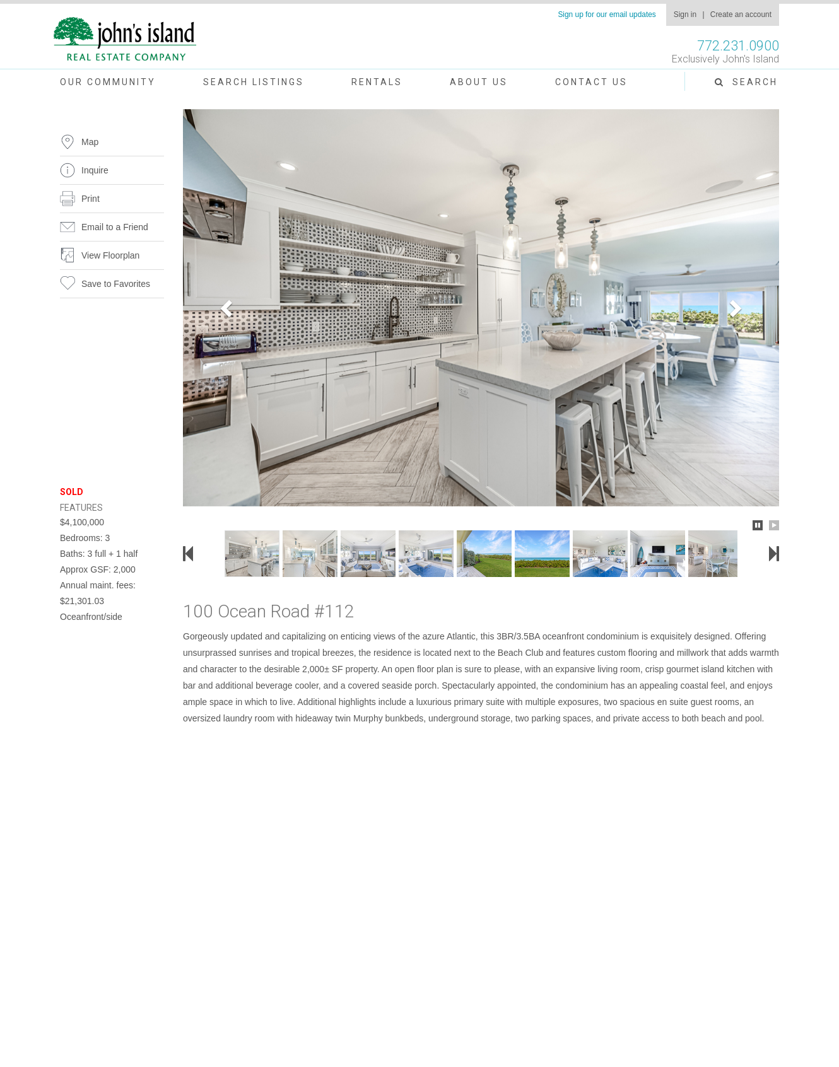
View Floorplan (110, 255)
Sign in (685, 14)
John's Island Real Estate (125, 39)
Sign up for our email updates (606, 14)
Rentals (376, 82)
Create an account (741, 14)
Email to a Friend (114, 227)
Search (746, 82)
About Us (479, 82)
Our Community (108, 82)
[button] (228, 307)
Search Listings (253, 82)
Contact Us (591, 82)
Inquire (95, 170)
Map (89, 142)
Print (90, 199)
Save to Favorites (115, 284)
